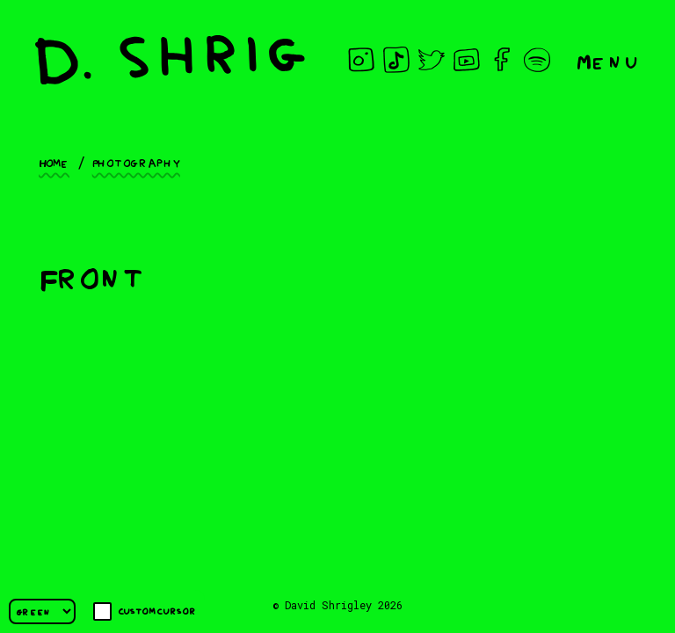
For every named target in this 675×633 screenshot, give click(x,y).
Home (54, 162)
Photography (136, 162)
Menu (608, 60)
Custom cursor (144, 611)
